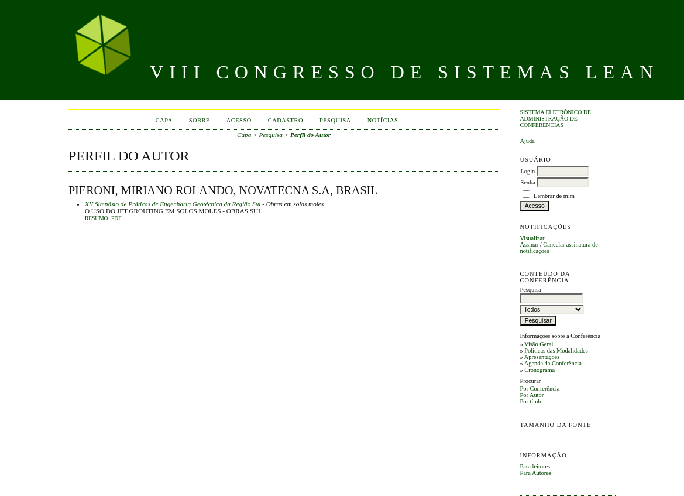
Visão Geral (538, 344)
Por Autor (532, 395)
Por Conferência (539, 388)
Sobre (199, 120)
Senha (527, 182)
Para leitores (535, 466)
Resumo (96, 218)
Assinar (529, 244)
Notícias (382, 120)
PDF (116, 218)
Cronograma (539, 370)
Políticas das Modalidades (556, 350)
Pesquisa (335, 120)
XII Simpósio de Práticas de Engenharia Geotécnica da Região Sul (172, 203)
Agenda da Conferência (553, 363)
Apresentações (542, 357)
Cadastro (285, 120)
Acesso (239, 120)
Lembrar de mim (554, 196)
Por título (531, 401)
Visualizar (532, 238)
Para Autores (535, 473)
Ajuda (527, 141)
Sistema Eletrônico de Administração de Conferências (555, 118)
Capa (164, 120)
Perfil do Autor (310, 134)
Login (527, 171)
